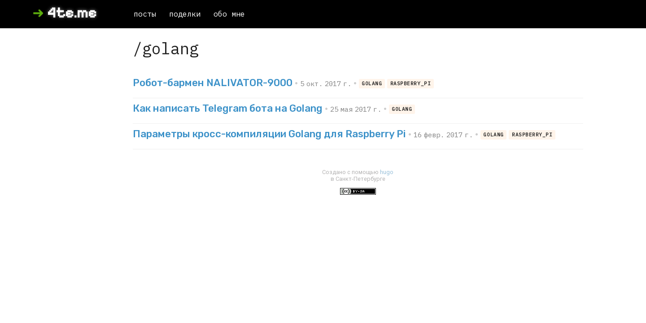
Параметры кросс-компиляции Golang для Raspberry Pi (269, 134)
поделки (185, 14)
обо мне (229, 14)
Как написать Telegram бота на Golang (228, 108)
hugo (386, 172)
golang (372, 83)
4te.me (71, 13)
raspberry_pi (410, 83)
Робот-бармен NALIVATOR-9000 (212, 83)
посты (145, 14)
